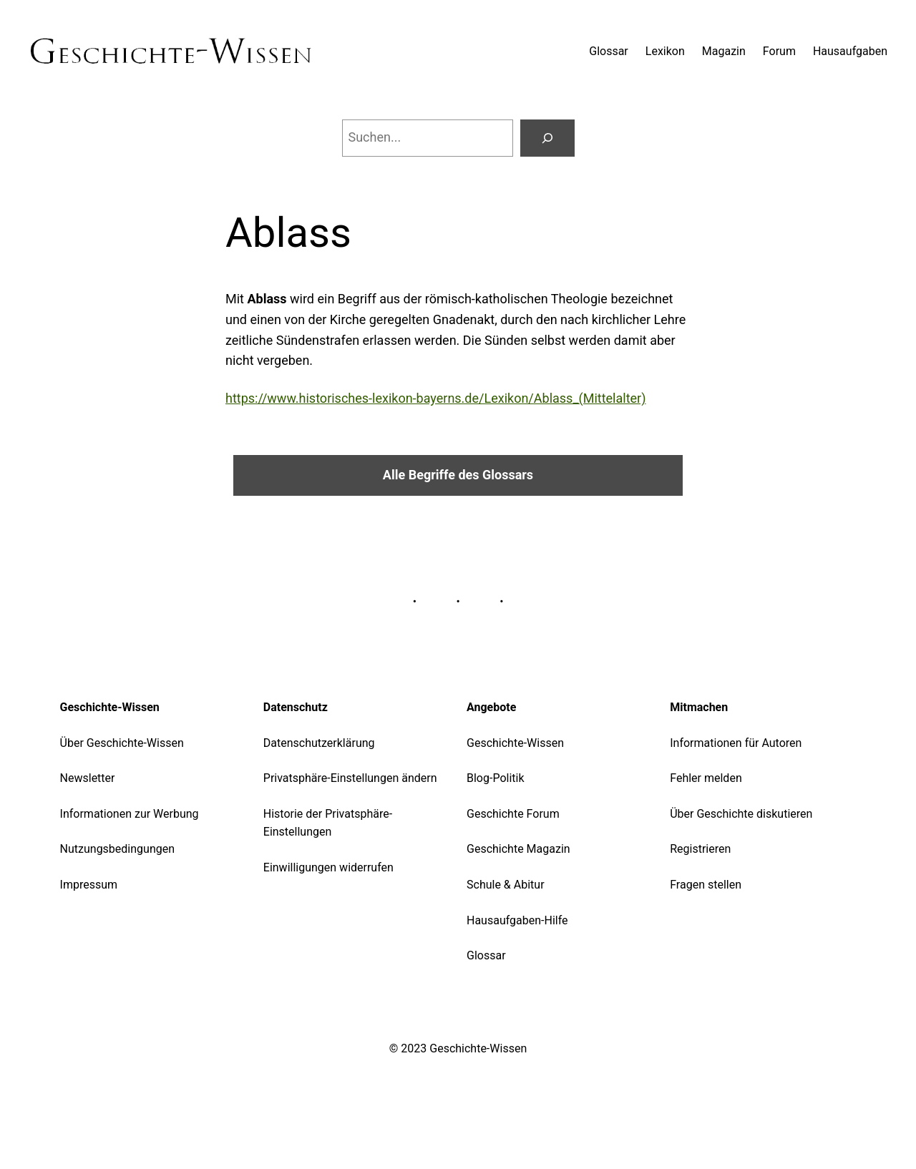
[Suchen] (547, 138)
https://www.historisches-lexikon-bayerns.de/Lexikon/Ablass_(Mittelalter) (435, 398)
